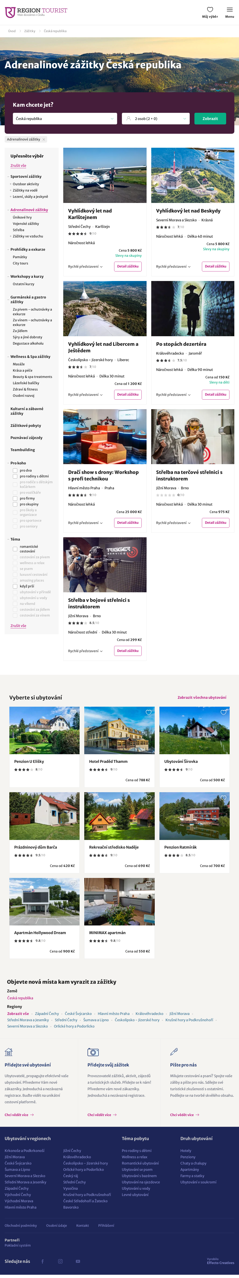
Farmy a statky (192, 1179)
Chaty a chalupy (193, 1166)
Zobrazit (210, 118)
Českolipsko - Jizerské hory (137, 1023)
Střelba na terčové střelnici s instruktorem (189, 476)
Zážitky (29, 31)
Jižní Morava (179, 1017)
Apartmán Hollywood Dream (40, 936)
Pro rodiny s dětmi (136, 1154)
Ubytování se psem (137, 1173)
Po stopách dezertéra (181, 344)
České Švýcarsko (78, 1017)
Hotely (185, 1154)
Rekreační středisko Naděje (114, 850)
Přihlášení (106, 1229)
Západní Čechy (47, 1017)
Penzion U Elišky (29, 764)
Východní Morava (19, 1204)
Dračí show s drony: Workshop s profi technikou (103, 476)
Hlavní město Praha (114, 1017)
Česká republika (55, 31)
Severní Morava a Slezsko (27, 1029)
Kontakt (82, 1229)
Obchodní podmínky (21, 1229)
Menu (229, 13)
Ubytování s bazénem (139, 1179)
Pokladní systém (18, 1249)
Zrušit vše (18, 165)
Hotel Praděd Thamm (108, 764)
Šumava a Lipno (96, 1023)
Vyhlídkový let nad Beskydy (188, 211)
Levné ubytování (135, 1198)
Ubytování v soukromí (198, 1185)
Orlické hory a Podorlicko (74, 1029)
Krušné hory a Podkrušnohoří (189, 1023)
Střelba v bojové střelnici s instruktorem (99, 605)
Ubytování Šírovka (181, 764)
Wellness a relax (134, 1160)
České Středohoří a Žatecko (85, 1204)
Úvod (12, 31)
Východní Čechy (18, 1198)
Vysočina (70, 1191)
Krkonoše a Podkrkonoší (24, 1154)
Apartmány (189, 1173)
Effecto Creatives (220, 1264)
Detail (128, 267)
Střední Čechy (66, 1023)
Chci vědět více (17, 1118)
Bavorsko (71, 1210)
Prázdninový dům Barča (35, 850)
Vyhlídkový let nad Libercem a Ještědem (103, 347)
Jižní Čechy (72, 1154)
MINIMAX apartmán (107, 936)
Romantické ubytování (140, 1166)
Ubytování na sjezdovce (141, 1185)
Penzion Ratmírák (180, 850)
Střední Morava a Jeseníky (28, 1023)
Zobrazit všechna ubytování (200, 700)
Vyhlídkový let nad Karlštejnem (90, 214)
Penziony (187, 1160)
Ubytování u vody (136, 1191)
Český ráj (70, 1179)
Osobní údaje (56, 1229)
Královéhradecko (149, 1017)
